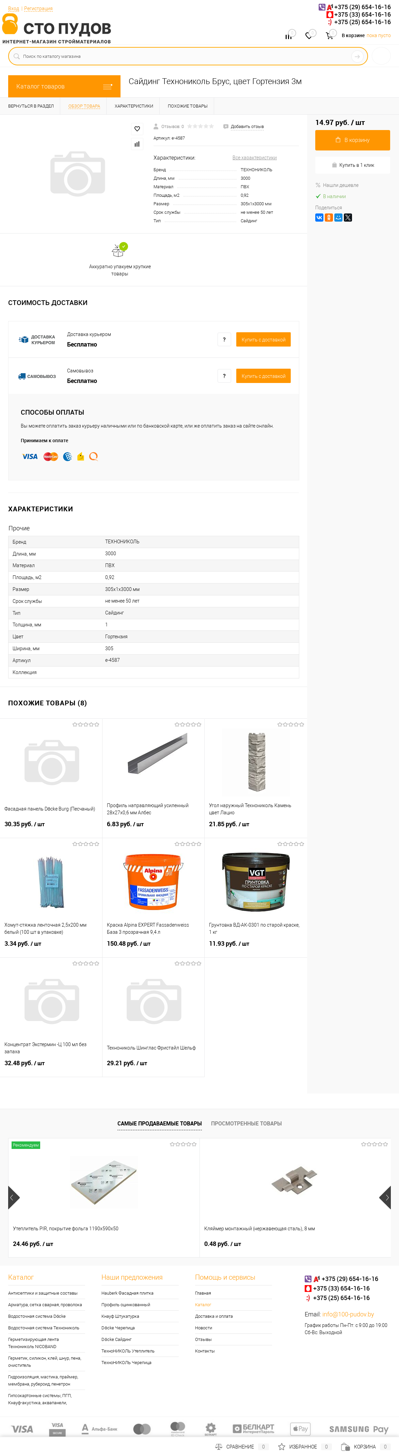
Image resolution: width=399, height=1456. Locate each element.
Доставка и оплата (214, 1316)
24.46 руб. (33, 1244)
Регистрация (38, 8)
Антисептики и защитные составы (43, 1293)
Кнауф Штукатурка (120, 1316)
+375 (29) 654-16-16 (362, 7)
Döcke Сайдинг (116, 1339)
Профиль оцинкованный (125, 1304)
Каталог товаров (64, 86)
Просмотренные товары (246, 1123)
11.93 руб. (256, 948)
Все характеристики (255, 157)
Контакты (205, 1351)
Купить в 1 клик (353, 165)
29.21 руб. (153, 1067)
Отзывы (203, 1339)
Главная (203, 1293)
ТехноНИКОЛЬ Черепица (126, 1362)
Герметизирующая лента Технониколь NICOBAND (33, 1343)
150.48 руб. (153, 948)
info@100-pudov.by (348, 1314)
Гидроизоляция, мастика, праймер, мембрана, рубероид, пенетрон (43, 1380)
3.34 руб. (51, 948)
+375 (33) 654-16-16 (362, 14)
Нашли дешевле (336, 185)
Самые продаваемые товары (159, 1123)
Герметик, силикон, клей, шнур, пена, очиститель (44, 1362)
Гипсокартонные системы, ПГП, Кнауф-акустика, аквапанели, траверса (39, 1402)
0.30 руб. (286, 1244)
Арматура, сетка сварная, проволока (45, 1304)
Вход (13, 8)
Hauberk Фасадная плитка (127, 1293)
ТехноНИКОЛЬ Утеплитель (128, 1351)
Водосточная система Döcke (37, 1316)
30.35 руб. (51, 828)
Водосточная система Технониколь (43, 1327)
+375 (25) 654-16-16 (362, 22)
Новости (203, 1327)
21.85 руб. (256, 828)
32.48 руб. (51, 1067)
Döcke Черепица (117, 1327)
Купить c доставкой (264, 339)
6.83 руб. (153, 828)
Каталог (203, 1304)
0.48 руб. (159, 1244)
